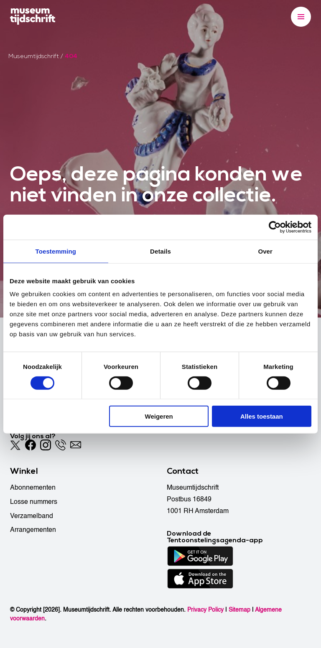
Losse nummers (33, 501)
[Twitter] (15, 445)
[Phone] (60, 445)
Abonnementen (33, 487)
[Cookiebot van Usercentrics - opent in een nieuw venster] (274, 227)
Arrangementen (33, 529)
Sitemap (239, 610)
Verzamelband (31, 516)
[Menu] (301, 17)
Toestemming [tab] (56, 250)
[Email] (75, 445)
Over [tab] (265, 250)
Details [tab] (160, 250)
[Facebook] (30, 445)
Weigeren (159, 416)
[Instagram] (45, 445)
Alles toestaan (261, 416)
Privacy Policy (205, 610)
